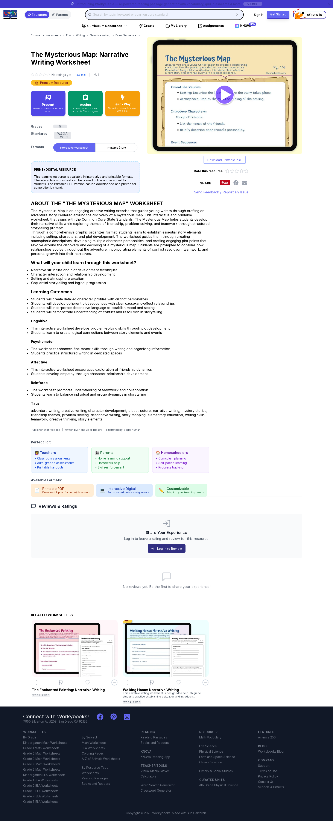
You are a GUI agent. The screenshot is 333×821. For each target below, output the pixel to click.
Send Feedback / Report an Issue (221, 192)
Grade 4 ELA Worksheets (41, 796)
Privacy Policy (268, 776)
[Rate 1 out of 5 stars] (227, 171)
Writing (80, 35)
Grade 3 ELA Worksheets (40, 791)
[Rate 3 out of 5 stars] (237, 171)
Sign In (258, 15)
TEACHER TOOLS (154, 765)
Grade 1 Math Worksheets (41, 748)
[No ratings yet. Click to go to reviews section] (51, 75)
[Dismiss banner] (328, 3)
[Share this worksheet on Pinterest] (225, 182)
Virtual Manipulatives (155, 771)
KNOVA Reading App (155, 757)
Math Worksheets (94, 742)
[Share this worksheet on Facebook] (236, 182)
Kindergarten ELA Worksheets (44, 775)
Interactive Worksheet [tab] (74, 147)
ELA (68, 35)
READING (148, 732)
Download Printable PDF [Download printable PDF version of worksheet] (224, 160)
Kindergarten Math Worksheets (45, 742)
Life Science (208, 746)
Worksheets (53, 35)
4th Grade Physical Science (218, 785)
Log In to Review (166, 548)
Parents (60, 15)
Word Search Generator (158, 785)
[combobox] (164, 14)
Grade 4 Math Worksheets (41, 764)
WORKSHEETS (34, 732)
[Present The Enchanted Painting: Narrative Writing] (60, 682)
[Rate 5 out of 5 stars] (246, 171)
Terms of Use (267, 771)
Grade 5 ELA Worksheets (40, 801)
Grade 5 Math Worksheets (41, 769)
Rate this (80, 74)
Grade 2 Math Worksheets (41, 753)
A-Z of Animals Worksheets (101, 759)
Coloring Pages (93, 753)
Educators (37, 15)
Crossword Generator (156, 790)
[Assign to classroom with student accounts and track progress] (85, 103)
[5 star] (48, 75)
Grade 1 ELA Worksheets (40, 780)
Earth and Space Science (217, 757)
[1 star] (32, 75)
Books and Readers (96, 783)
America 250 (267, 737)
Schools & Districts (271, 787)
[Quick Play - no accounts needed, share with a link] (122, 103)
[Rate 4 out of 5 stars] (241, 171)
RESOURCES (209, 732)
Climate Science (210, 762)
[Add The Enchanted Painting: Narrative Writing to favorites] (87, 682)
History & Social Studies (216, 771)
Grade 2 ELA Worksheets (40, 785)
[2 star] (36, 75)
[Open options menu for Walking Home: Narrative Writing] (205, 682)
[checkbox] (34, 682)
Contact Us (266, 781)
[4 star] (44, 75)
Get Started (278, 14)
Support (263, 765)
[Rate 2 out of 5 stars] (232, 171)
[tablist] (95, 146)
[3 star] (40, 75)
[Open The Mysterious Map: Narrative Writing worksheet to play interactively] (224, 95)
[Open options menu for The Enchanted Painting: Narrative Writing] (114, 682)
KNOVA (146, 751)
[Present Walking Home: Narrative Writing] (151, 682)
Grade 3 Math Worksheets (41, 759)
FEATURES (266, 732)
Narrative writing (100, 35)
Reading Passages (95, 778)
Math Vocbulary (210, 737)
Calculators (148, 776)
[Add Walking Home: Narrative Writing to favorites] (178, 682)
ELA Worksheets (93, 748)
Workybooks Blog (271, 751)
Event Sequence (126, 35)
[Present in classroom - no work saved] (48, 103)
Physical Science (211, 751)
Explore (36, 35)
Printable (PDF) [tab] (116, 147)
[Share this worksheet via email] (244, 182)
